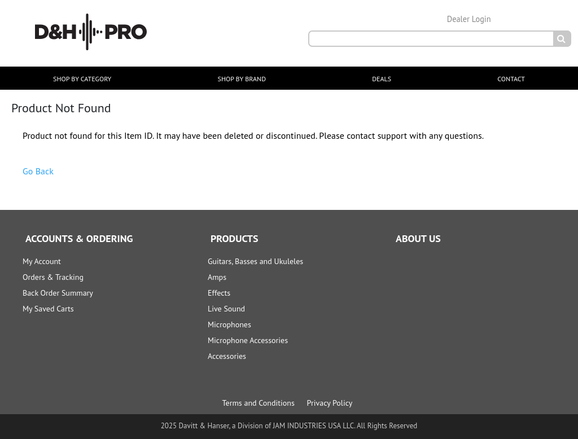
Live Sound (226, 309)
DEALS (381, 78)
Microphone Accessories (248, 340)
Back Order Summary (58, 293)
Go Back (38, 171)
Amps (217, 277)
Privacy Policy (330, 403)
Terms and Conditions (258, 403)
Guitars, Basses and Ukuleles (255, 261)
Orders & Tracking (53, 277)
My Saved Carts (48, 309)
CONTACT (511, 78)
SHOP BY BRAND (242, 78)
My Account (42, 261)
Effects (219, 293)
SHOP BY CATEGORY (82, 78)
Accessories (227, 356)
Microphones (229, 324)
